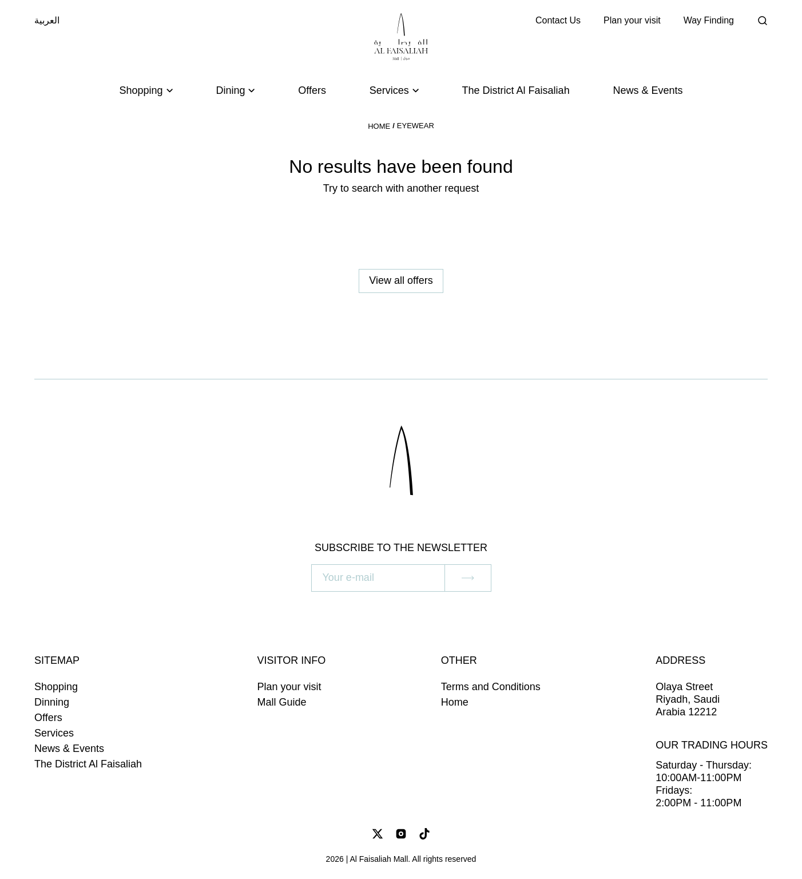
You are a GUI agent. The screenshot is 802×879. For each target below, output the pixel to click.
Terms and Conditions (491, 686)
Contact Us (558, 20)
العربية (46, 20)
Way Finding (709, 20)
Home (379, 126)
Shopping (56, 686)
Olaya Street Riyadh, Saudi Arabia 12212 (688, 699)
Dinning (51, 702)
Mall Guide (282, 702)
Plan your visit (632, 20)
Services (54, 733)
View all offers (400, 280)
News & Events (647, 90)
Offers (312, 90)
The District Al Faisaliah (516, 90)
